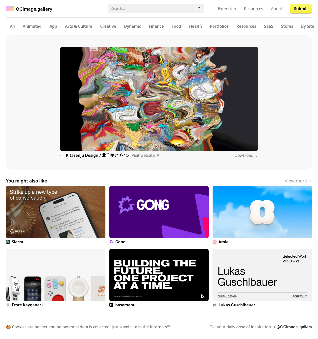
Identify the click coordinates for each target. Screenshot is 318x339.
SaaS (268, 26)
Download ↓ (246, 155)
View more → (298, 181)
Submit (301, 8)
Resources (253, 8)
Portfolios (219, 26)
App (53, 26)
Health (195, 26)
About (276, 8)
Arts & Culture (78, 26)
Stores (287, 26)
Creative (108, 26)
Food (176, 26)
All (12, 26)
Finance (156, 26)
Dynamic (132, 26)
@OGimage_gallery (294, 327)
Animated (32, 26)
